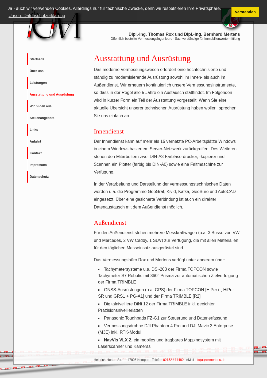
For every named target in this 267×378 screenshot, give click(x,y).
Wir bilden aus (41, 106)
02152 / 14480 (173, 360)
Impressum (38, 165)
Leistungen (38, 83)
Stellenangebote (42, 118)
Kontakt (36, 153)
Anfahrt (35, 141)
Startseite (37, 59)
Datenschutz (39, 177)
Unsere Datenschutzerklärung (37, 15)
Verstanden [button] (245, 12)
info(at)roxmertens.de (210, 360)
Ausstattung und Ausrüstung (52, 94)
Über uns (37, 71)
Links (34, 130)
